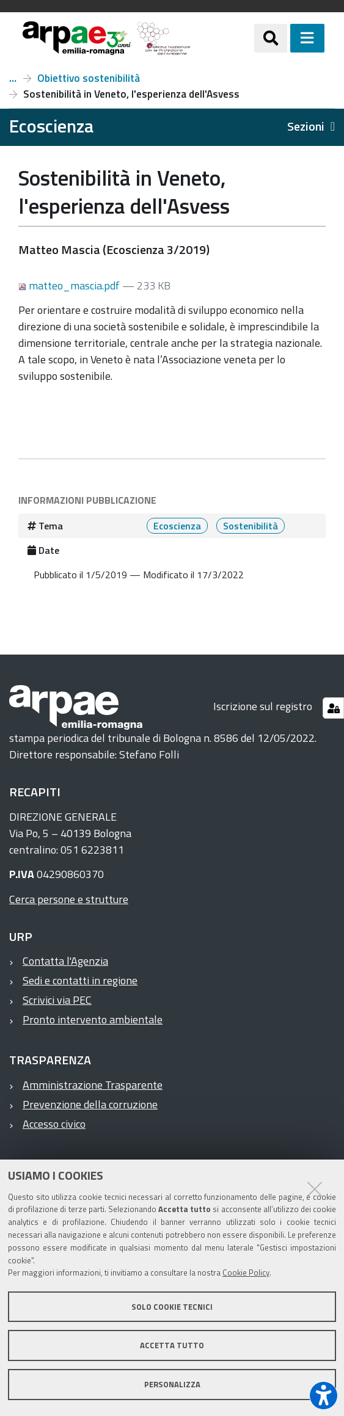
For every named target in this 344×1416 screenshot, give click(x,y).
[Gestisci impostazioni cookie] (333, 708)
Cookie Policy (245, 1272)
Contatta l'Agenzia (65, 961)
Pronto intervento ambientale (93, 1019)
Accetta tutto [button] (172, 1345)
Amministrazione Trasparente (93, 1085)
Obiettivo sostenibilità (88, 78)
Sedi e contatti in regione (80, 980)
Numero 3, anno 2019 (12, 78)
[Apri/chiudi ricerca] (270, 38)
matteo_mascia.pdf (70, 285)
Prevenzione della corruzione (90, 1104)
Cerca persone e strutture (68, 899)
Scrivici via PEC (57, 1000)
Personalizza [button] (172, 1384)
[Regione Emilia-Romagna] (222, 38)
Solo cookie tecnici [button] (172, 1307)
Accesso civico (54, 1124)
